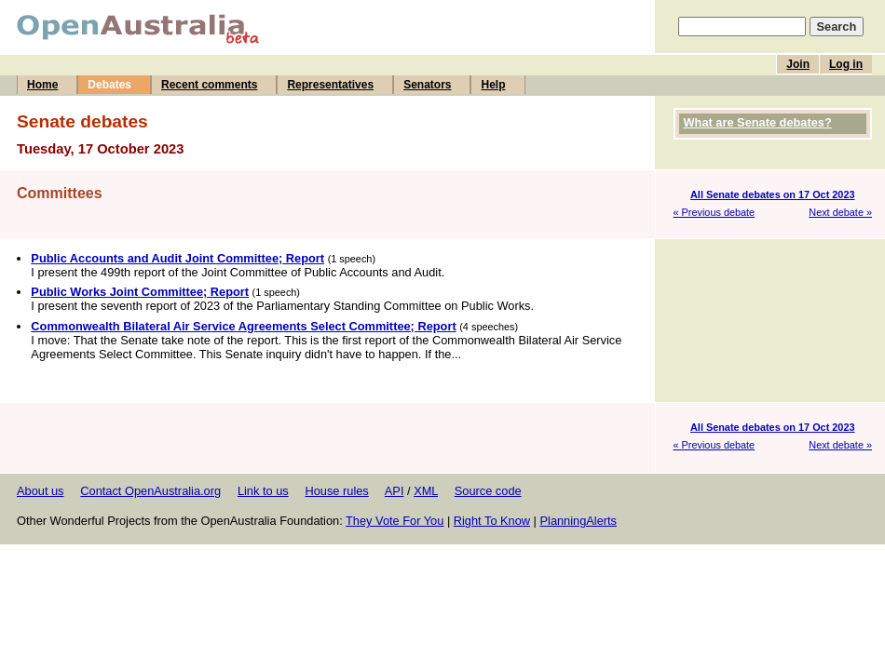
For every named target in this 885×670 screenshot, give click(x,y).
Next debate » (840, 212)
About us (40, 491)
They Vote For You (394, 521)
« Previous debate (715, 212)
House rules (336, 491)
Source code (488, 491)
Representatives (330, 84)
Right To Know (492, 521)
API (394, 491)
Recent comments (209, 84)
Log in (846, 64)
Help (493, 84)
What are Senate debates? (758, 122)
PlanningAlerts (579, 521)
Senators (427, 84)
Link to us (263, 491)
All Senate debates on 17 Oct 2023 (772, 194)
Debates (109, 84)
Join (798, 64)
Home (42, 84)
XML (426, 491)
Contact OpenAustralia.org (150, 491)
